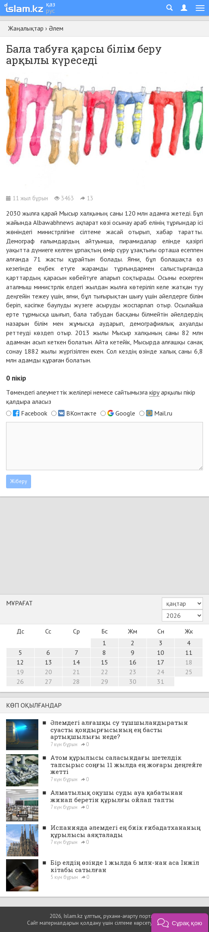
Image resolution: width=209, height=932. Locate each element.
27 (48, 681)
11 (188, 652)
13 (48, 662)
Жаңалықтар (26, 28)
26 (20, 681)
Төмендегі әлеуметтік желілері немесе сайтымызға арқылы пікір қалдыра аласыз (100, 396)
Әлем (56, 28)
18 (188, 662)
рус (50, 10)
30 (132, 681)
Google (125, 413)
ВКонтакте (81, 413)
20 (48, 672)
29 (104, 681)
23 (132, 672)
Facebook (34, 413)
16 (132, 662)
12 (20, 662)
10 (160, 652)
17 (160, 662)
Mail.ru (163, 413)
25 (188, 672)
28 (76, 681)
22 (104, 672)
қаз (50, 4)
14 (76, 662)
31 (160, 681)
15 (104, 662)
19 (20, 672)
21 (76, 672)
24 (160, 672)
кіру (154, 392)
